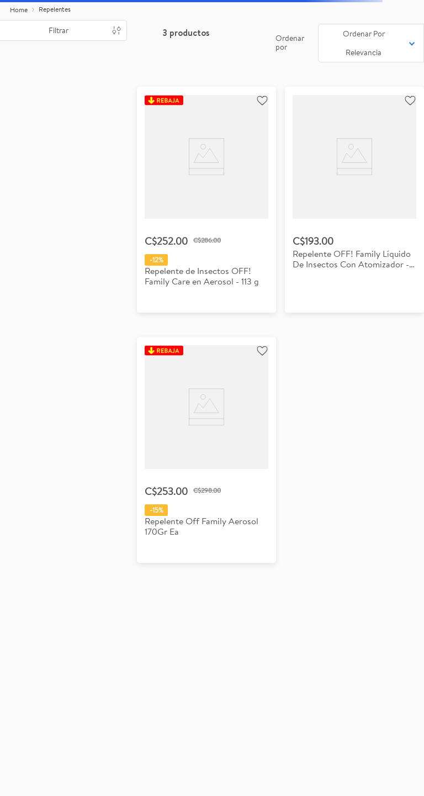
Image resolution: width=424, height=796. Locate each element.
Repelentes (55, 9)
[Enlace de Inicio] (19, 10)
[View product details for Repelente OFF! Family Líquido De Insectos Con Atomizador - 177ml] (354, 199)
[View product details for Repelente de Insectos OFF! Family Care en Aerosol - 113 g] (206, 199)
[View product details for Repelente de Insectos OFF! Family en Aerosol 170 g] (206, 450)
